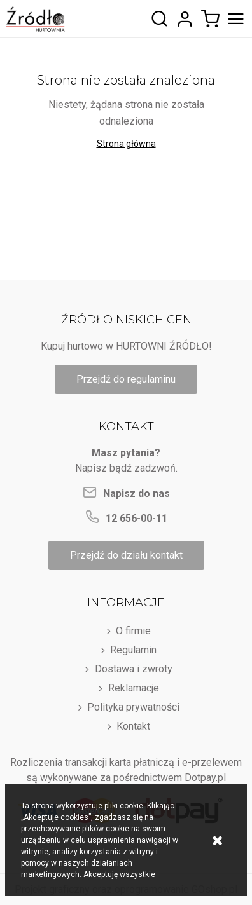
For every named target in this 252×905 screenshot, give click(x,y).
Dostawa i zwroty (133, 669)
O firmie (133, 631)
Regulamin (133, 650)
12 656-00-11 (136, 518)
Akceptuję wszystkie (119, 874)
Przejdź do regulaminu (126, 379)
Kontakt (133, 726)
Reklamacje (133, 688)
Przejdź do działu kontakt (126, 555)
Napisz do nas (136, 493)
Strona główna (126, 144)
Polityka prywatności (133, 707)
